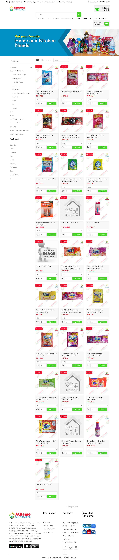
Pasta (14, 101)
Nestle (12, 149)
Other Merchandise (16, 134)
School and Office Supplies (19, 130)
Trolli (11, 156)
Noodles (15, 97)
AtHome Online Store (49, 557)
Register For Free (103, 2)
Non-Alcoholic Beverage (21, 93)
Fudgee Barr (14, 167)
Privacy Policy (48, 526)
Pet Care (13, 127)
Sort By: (48, 60)
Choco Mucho (14, 175)
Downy (12, 171)
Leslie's (12, 160)
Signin (92, 2)
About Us (46, 522)
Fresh (12, 112)
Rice (13, 104)
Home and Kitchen (16, 123)
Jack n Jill (13, 145)
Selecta (12, 164)
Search (79, 14)
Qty (37, 103)
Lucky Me (13, 152)
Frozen (12, 116)
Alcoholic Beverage (19, 75)
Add (53, 103)
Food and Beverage (16, 71)
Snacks (15, 108)
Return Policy (47, 532)
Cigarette (13, 67)
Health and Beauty (16, 119)
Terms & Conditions (50, 529)
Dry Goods (16, 89)
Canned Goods (17, 82)
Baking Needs (17, 78)
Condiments (16, 86)
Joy (11, 178)
